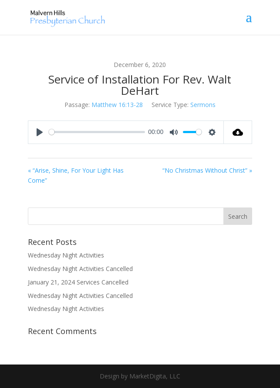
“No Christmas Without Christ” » (207, 170)
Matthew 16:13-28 (117, 104)
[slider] (97, 132)
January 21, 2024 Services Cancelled (78, 282)
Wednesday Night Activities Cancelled (80, 268)
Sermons (203, 104)
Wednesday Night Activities (66, 255)
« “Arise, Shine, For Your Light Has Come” (76, 175)
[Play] (40, 132)
